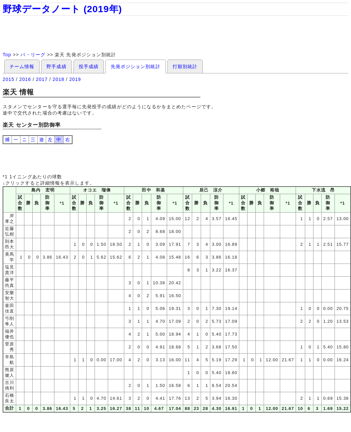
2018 (59, 79)
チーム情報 (22, 66)
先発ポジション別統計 (136, 66)
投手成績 (89, 66)
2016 (25, 79)
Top (7, 54)
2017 (42, 79)
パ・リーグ (32, 54)
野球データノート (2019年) (62, 9)
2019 (75, 79)
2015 (9, 79)
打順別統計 (185, 66)
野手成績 (56, 66)
